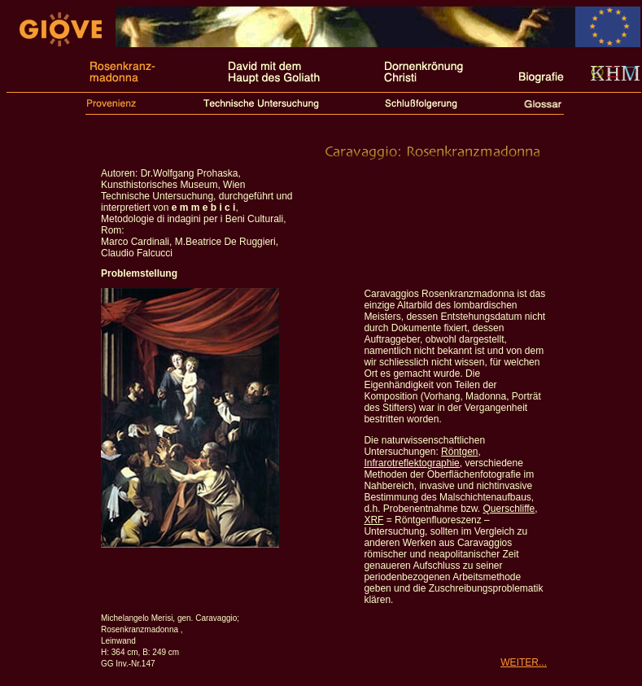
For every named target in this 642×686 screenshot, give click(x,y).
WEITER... (523, 662)
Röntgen (459, 451)
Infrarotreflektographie (411, 463)
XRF (373, 520)
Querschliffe (509, 508)
